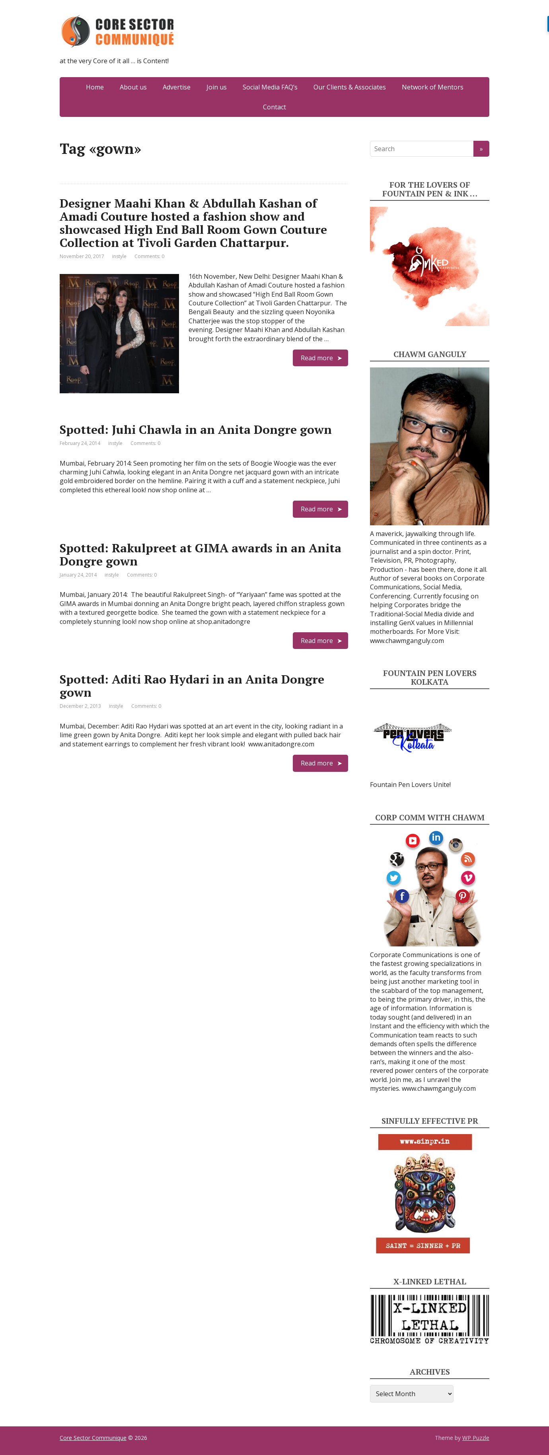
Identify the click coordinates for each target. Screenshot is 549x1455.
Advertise (177, 87)
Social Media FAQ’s (270, 87)
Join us (216, 87)
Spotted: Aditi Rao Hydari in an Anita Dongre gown (192, 685)
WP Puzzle (475, 1437)
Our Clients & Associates (349, 87)
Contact (274, 107)
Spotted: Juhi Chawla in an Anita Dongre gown (196, 429)
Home (95, 87)
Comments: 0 (149, 256)
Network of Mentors (432, 87)
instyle (119, 256)
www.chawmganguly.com (407, 640)
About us (133, 87)
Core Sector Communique (93, 1437)
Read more (317, 358)
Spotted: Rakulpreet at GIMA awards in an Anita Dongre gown (200, 554)
